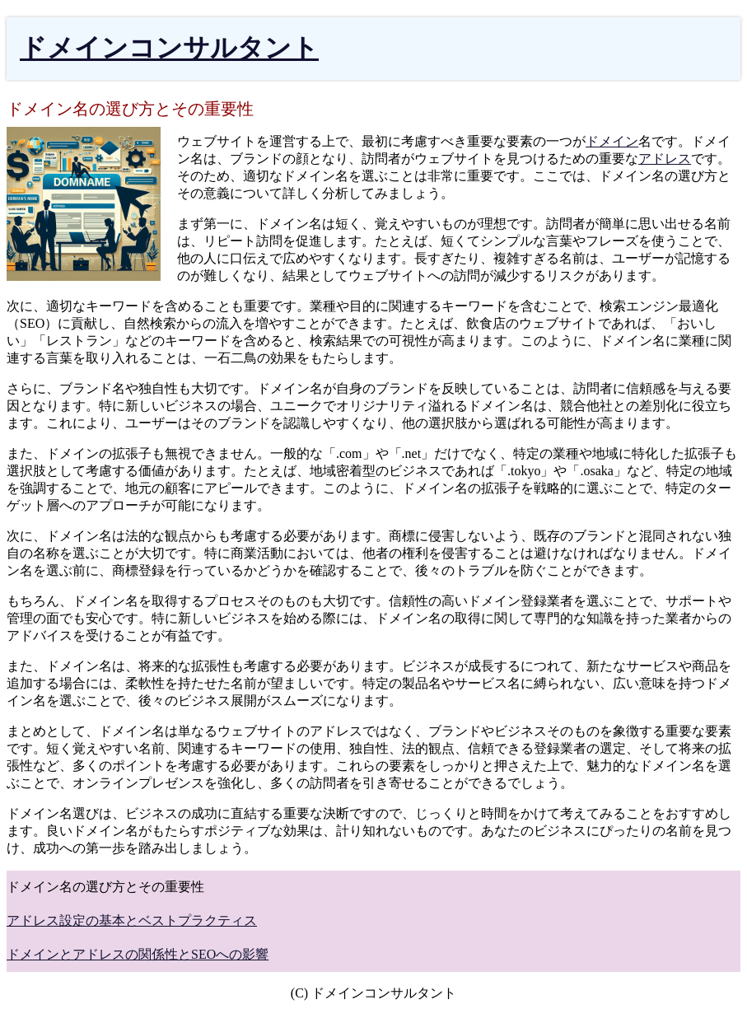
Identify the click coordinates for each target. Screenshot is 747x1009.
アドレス (664, 159)
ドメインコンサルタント (169, 48)
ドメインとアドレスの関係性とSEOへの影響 (137, 954)
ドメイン (612, 141)
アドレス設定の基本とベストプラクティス (132, 920)
